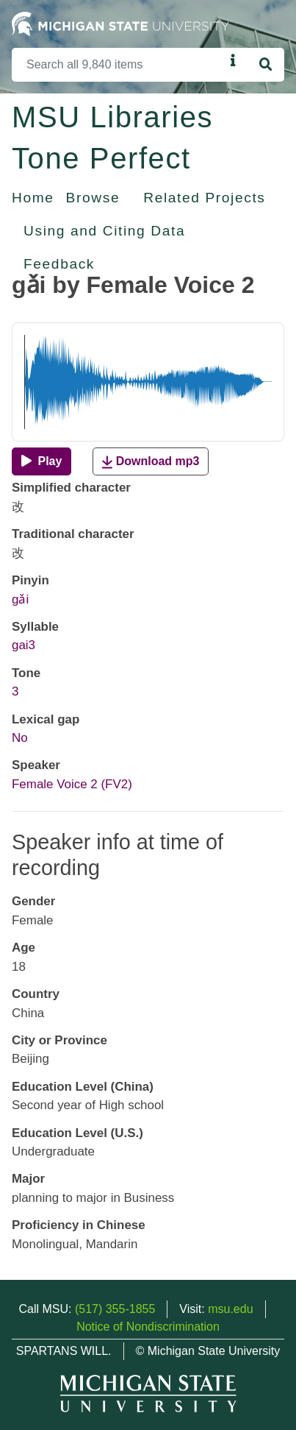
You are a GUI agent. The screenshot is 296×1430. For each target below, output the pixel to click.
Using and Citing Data (104, 230)
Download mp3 (150, 462)
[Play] (41, 461)
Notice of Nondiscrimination (148, 1326)
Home (33, 197)
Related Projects (204, 197)
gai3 (23, 645)
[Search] (118, 65)
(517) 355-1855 (115, 1309)
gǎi (20, 599)
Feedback (59, 264)
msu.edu (230, 1309)
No (20, 738)
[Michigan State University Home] (120, 23)
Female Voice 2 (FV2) (72, 784)
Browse (93, 197)
